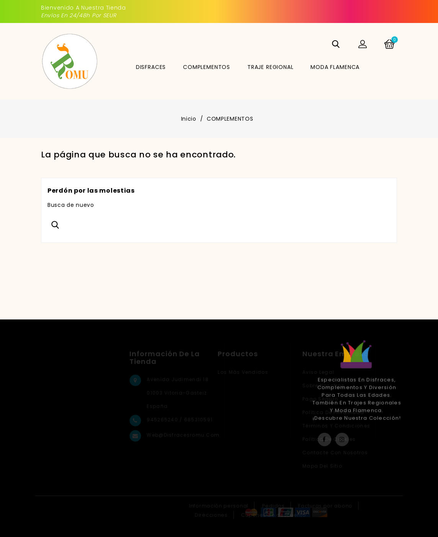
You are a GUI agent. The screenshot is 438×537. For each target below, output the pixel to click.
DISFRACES (151, 67)
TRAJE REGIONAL (270, 67)
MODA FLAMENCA (335, 67)
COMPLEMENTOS (206, 67)
